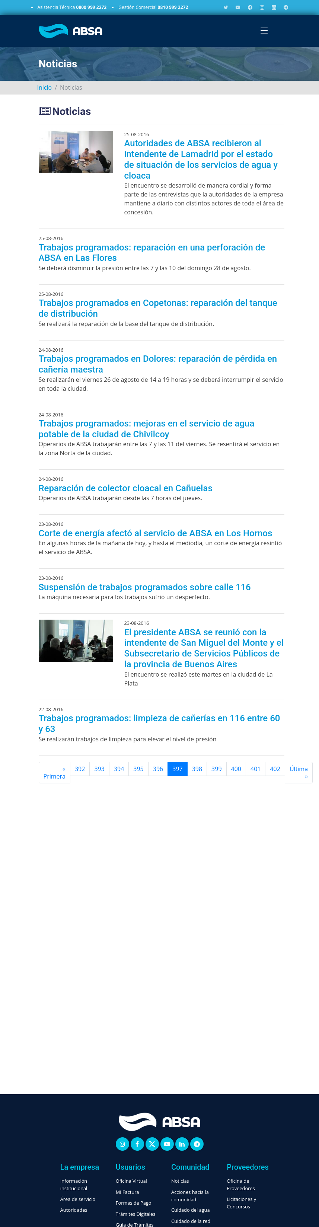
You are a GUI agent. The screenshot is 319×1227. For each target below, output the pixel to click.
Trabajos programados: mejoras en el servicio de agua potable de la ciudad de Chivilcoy (147, 429)
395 (138, 769)
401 (256, 769)
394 (119, 769)
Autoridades (73, 1210)
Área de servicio (77, 1199)
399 (216, 769)
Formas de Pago (133, 1202)
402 (275, 769)
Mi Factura (127, 1192)
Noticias (180, 1181)
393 (99, 769)
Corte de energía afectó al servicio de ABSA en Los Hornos (155, 533)
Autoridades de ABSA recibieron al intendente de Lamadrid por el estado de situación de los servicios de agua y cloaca (201, 159)
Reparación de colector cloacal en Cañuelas (126, 488)
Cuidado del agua (190, 1210)
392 (80, 769)
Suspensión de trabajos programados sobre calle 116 (145, 587)
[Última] (299, 772)
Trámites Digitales (136, 1214)
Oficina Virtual (131, 1181)
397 (177, 769)
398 (197, 769)
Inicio (44, 87)
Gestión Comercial (153, 7)
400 (236, 769)
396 (158, 769)
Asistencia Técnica (72, 7)
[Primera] (54, 772)
